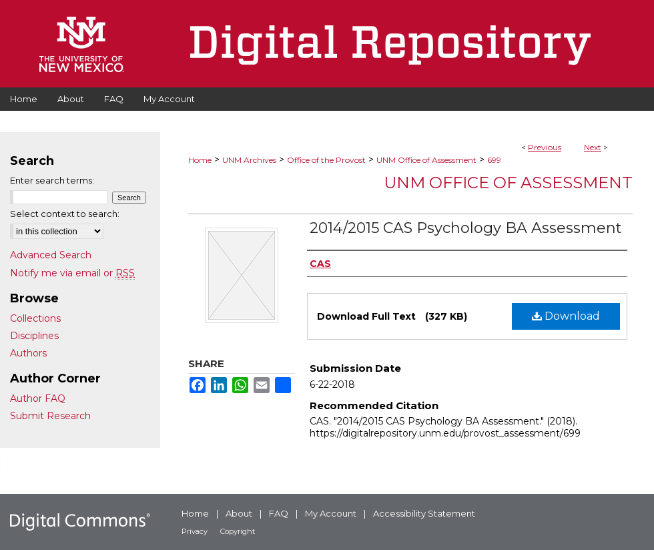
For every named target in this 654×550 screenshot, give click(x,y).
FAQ (278, 513)
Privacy (195, 531)
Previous (544, 147)
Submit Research (50, 416)
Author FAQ (37, 398)
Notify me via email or (72, 273)
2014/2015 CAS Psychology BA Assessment (466, 228)
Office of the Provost (326, 160)
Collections (35, 318)
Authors (28, 353)
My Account (330, 513)
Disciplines (34, 336)
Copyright (237, 531)
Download (566, 316)
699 (494, 160)
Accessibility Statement (424, 513)
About (239, 513)
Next (592, 147)
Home (200, 160)
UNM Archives (249, 160)
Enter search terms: (52, 180)
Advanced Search (50, 255)
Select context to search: (64, 213)
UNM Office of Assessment (426, 160)
